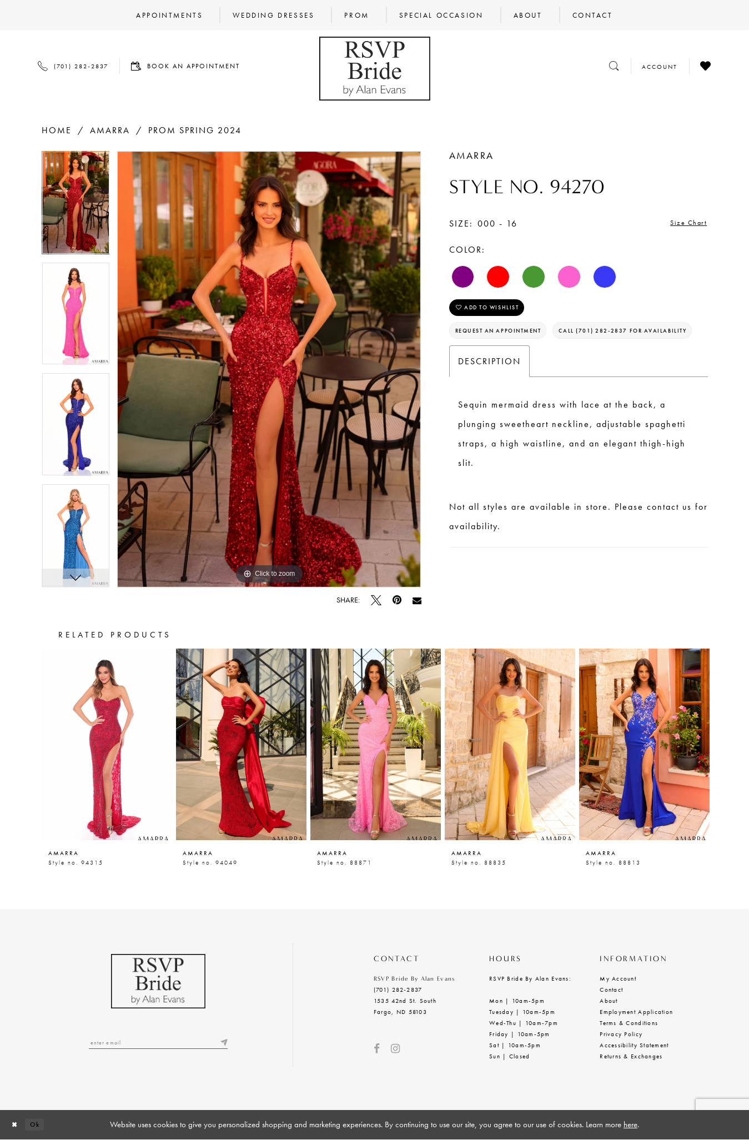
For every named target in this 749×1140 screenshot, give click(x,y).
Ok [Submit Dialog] (42, 1124)
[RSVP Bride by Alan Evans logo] (374, 69)
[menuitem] (169, 15)
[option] (76, 206)
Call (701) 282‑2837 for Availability (536, 371)
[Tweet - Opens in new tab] (376, 600)
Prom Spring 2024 (195, 130)
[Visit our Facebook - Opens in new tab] (377, 1048)
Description (489, 404)
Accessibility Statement (634, 1045)
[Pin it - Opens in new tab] (397, 600)
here (630, 1124)
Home (57, 130)
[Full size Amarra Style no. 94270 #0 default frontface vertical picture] (269, 369)
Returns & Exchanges (631, 1056)
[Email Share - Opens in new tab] (417, 600)
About (608, 1001)
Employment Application (636, 1012)
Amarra (110, 130)
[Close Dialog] (17, 1124)
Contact (611, 989)
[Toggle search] (614, 66)
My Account (618, 978)
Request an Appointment (513, 342)
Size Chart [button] (684, 224)
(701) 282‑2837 (398, 989)
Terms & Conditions (629, 1023)
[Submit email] (222, 1044)
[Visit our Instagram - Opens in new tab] (395, 1048)
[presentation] (107, 744)
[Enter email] (158, 1044)
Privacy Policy (621, 1034)
